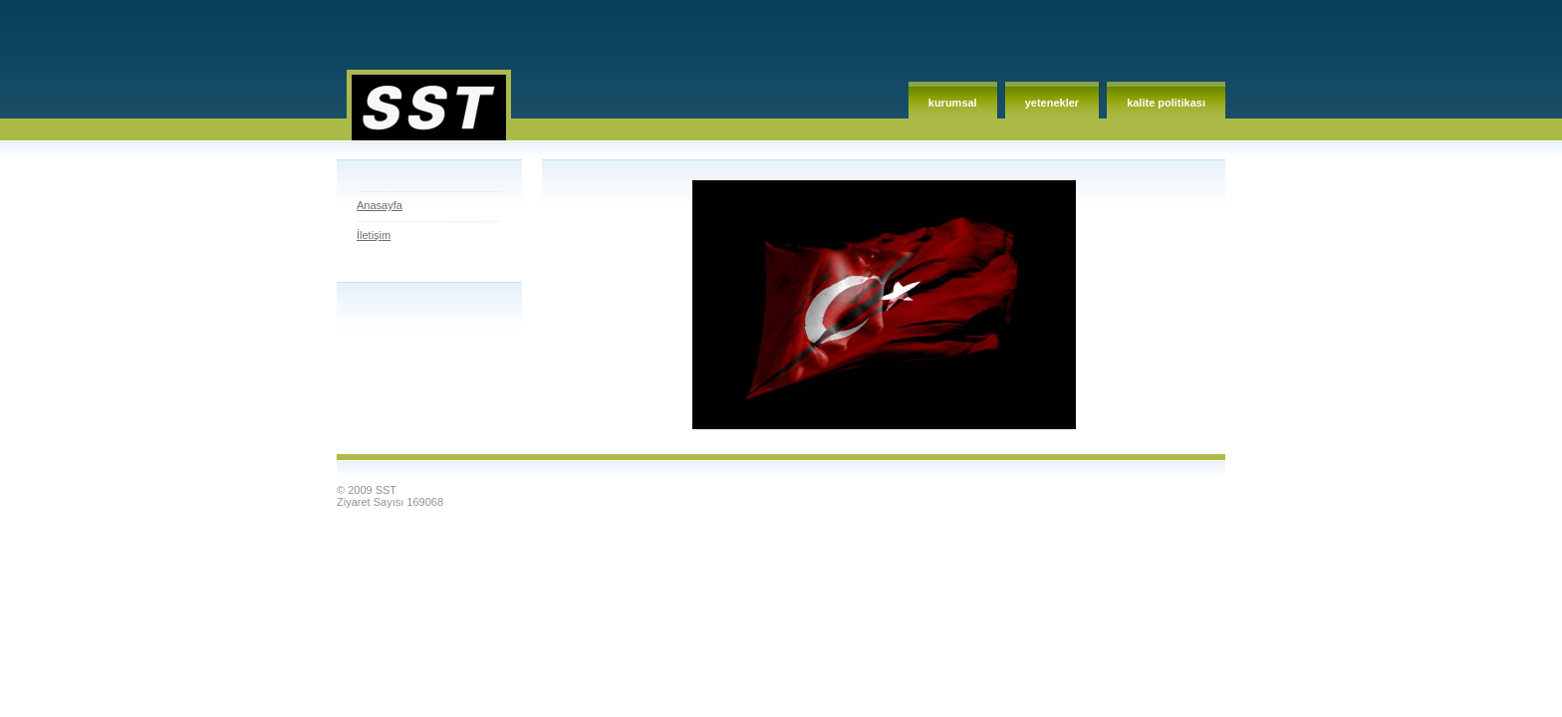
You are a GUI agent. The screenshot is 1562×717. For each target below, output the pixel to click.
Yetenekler (1052, 103)
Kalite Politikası (1166, 103)
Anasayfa (379, 205)
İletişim (373, 235)
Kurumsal (952, 103)
